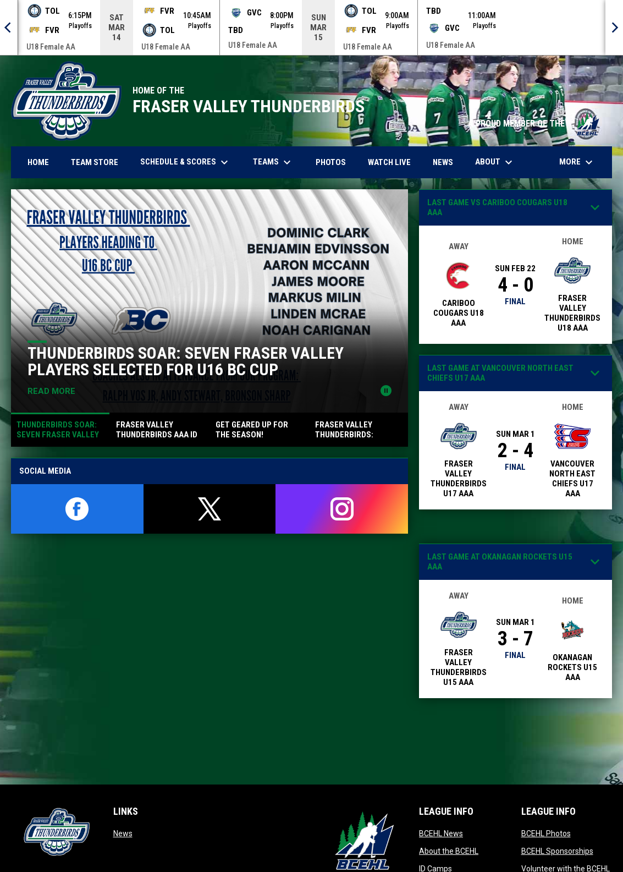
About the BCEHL (448, 851)
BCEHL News (441, 833)
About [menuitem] (495, 162)
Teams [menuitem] (273, 162)
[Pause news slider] (386, 391)
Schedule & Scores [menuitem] (185, 162)
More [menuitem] (577, 162)
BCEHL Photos (546, 833)
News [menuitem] (443, 162)
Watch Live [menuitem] (393, 162)
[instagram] (341, 509)
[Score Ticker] (311, 27)
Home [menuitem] (38, 162)
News (123, 833)
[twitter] (210, 509)
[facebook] (77, 509)
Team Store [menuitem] (98, 162)
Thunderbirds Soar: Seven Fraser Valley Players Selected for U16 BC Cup (185, 361)
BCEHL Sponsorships (557, 851)
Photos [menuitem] (335, 162)
